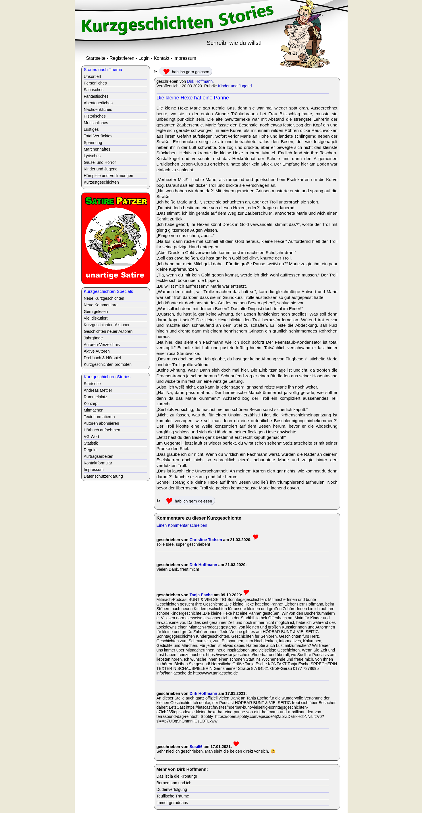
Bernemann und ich (174, 783)
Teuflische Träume (173, 796)
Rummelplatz (95, 397)
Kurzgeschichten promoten (108, 364)
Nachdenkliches (98, 109)
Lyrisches (92, 155)
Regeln (90, 449)
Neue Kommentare (101, 305)
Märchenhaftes (97, 149)
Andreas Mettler (98, 390)
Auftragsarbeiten (98, 456)
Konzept (91, 403)
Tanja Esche (201, 595)
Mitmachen (93, 410)
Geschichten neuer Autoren (108, 331)
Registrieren (121, 58)
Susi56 (196, 746)
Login (144, 58)
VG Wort (91, 436)
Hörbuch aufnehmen (102, 430)
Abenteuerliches (98, 103)
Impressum (185, 58)
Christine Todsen (206, 539)
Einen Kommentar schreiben (182, 525)
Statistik (91, 443)
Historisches (95, 116)
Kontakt (161, 58)
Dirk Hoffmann (200, 81)
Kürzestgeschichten (101, 182)
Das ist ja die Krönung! (177, 776)
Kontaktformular (98, 463)
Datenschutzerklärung (103, 476)
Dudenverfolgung (172, 789)
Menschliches (96, 122)
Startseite (96, 58)
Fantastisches (96, 96)
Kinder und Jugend (235, 86)
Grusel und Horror (100, 162)
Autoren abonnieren (101, 423)
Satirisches (93, 89)
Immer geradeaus (172, 802)
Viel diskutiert (96, 318)
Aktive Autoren (97, 351)
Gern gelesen (96, 311)
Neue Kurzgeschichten (104, 298)
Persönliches (95, 83)
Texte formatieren (99, 416)
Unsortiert (92, 76)
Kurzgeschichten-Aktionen (107, 324)
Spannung (93, 142)
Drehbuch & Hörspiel (102, 357)
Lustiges (91, 129)
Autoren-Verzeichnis (102, 344)
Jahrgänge (93, 338)
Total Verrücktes (98, 136)
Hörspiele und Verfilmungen (108, 175)
